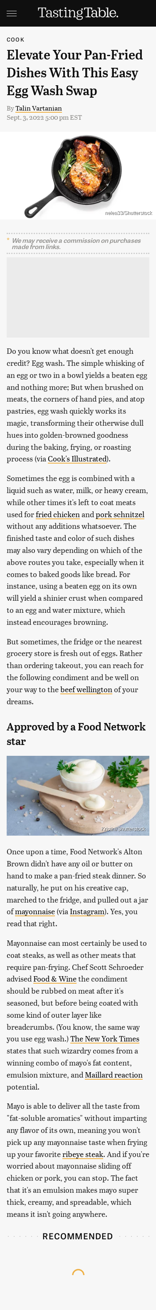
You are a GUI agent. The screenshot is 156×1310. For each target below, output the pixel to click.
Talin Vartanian (38, 108)
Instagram (87, 911)
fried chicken (58, 514)
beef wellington (86, 689)
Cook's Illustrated (77, 458)
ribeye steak (82, 1154)
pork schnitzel (120, 514)
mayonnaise (35, 911)
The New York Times (104, 1038)
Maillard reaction (114, 1074)
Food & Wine (55, 978)
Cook (16, 39)
